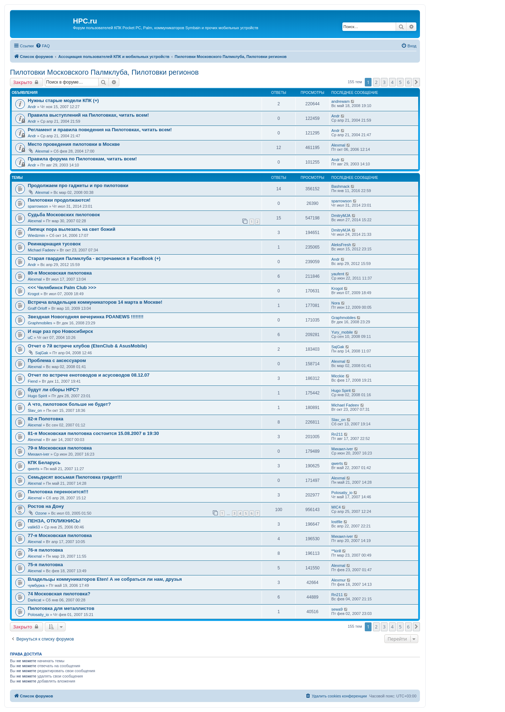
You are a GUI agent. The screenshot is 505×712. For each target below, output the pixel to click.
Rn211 (337, 434)
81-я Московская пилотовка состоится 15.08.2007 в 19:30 (93, 433)
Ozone (41, 513)
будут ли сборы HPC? (53, 389)
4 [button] (392, 82)
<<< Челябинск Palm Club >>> (62, 287)
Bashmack (340, 186)
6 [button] (408, 82)
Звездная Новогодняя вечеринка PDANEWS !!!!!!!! (85, 316)
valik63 (34, 527)
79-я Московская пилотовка (60, 448)
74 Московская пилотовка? (59, 593)
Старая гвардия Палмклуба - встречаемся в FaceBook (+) (94, 258)
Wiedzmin (36, 235)
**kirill (336, 551)
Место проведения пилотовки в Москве (74, 144)
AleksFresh (341, 245)
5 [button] (400, 82)
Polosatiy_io (341, 492)
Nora (335, 303)
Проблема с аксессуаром (57, 360)
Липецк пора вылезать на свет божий (71, 229)
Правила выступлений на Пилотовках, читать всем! (88, 115)
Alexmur (338, 580)
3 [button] (384, 82)
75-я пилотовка (45, 564)
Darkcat (34, 600)
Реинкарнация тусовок (54, 243)
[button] (416, 82)
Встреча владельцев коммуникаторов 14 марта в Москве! (95, 302)
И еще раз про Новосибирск (60, 331)
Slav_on (35, 410)
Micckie (337, 376)
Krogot (33, 294)
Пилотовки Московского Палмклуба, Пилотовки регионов (104, 72)
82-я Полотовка (45, 418)
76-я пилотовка (45, 550)
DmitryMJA (341, 215)
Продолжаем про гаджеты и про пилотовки (78, 185)
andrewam (340, 101)
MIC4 (336, 507)
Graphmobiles (40, 323)
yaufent (337, 274)
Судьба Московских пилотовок (64, 214)
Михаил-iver (38, 454)
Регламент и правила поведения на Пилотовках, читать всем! (100, 129)
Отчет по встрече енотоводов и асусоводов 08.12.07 (88, 375)
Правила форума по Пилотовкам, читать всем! (82, 158)
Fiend (33, 381)
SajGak (41, 353)
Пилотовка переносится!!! (58, 491)
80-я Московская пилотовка (60, 273)
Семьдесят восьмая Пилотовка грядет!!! (75, 477)
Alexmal (42, 151)
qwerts (33, 469)
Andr (32, 107)
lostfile (336, 522)
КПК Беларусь (44, 462)
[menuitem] (43, 46)
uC (30, 337)
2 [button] (376, 82)
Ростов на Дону (46, 506)
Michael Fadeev (42, 250)
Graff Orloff (37, 308)
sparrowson (38, 206)
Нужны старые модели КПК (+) (63, 100)
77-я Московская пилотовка (60, 535)
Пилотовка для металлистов (61, 608)
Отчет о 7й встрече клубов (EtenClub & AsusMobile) (87, 346)
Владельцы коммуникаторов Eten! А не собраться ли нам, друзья (105, 579)
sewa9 (337, 609)
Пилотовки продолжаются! (59, 200)
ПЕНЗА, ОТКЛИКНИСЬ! (54, 521)
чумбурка (36, 585)
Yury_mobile (342, 332)
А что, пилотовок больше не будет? (69, 404)
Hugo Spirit (37, 396)
